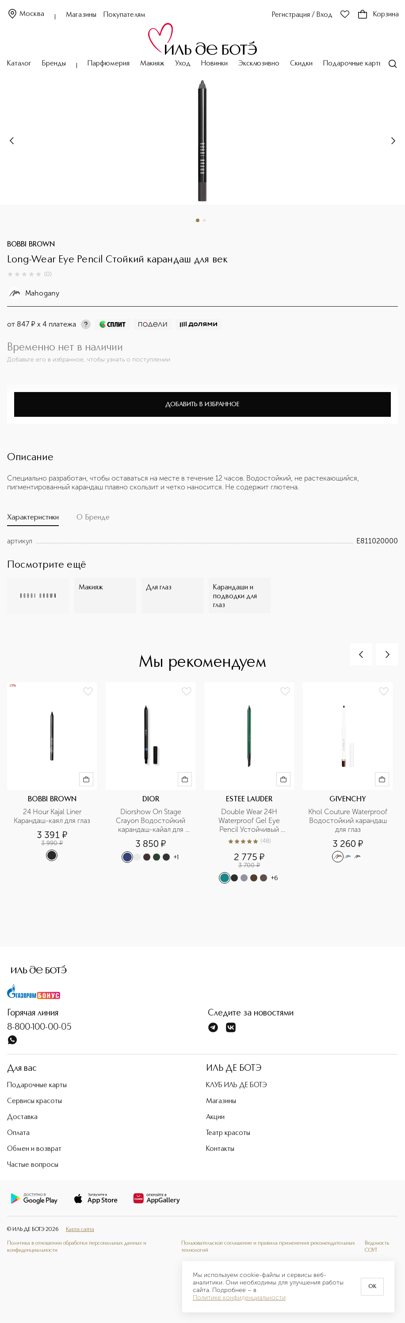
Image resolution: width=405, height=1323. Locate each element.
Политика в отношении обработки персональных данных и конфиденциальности (76, 1246)
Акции (215, 1117)
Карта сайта (80, 1229)
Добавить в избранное (202, 404)
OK (372, 1286)
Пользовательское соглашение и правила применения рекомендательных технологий (268, 1246)
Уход (183, 63)
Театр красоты (228, 1133)
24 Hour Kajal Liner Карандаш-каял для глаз (52, 816)
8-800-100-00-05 (39, 1027)
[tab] (33, 519)
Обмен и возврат (34, 1149)
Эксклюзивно (258, 63)
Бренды (54, 63)
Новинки (214, 63)
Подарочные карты (353, 63)
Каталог (19, 63)
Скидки (301, 63)
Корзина (378, 14)
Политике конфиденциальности (239, 1297)
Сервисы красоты (34, 1101)
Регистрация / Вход (302, 15)
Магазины (81, 15)
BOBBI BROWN (31, 244)
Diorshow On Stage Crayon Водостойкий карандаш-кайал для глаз (151, 821)
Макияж (152, 63)
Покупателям (124, 15)
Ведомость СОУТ (377, 1246)
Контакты (220, 1149)
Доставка (22, 1117)
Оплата (18, 1133)
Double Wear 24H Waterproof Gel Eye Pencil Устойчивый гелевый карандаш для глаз (250, 821)
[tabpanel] (202, 541)
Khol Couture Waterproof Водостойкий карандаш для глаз (347, 821)
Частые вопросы (32, 1165)
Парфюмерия (109, 63)
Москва (25, 14)
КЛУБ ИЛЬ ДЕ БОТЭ (236, 1085)
